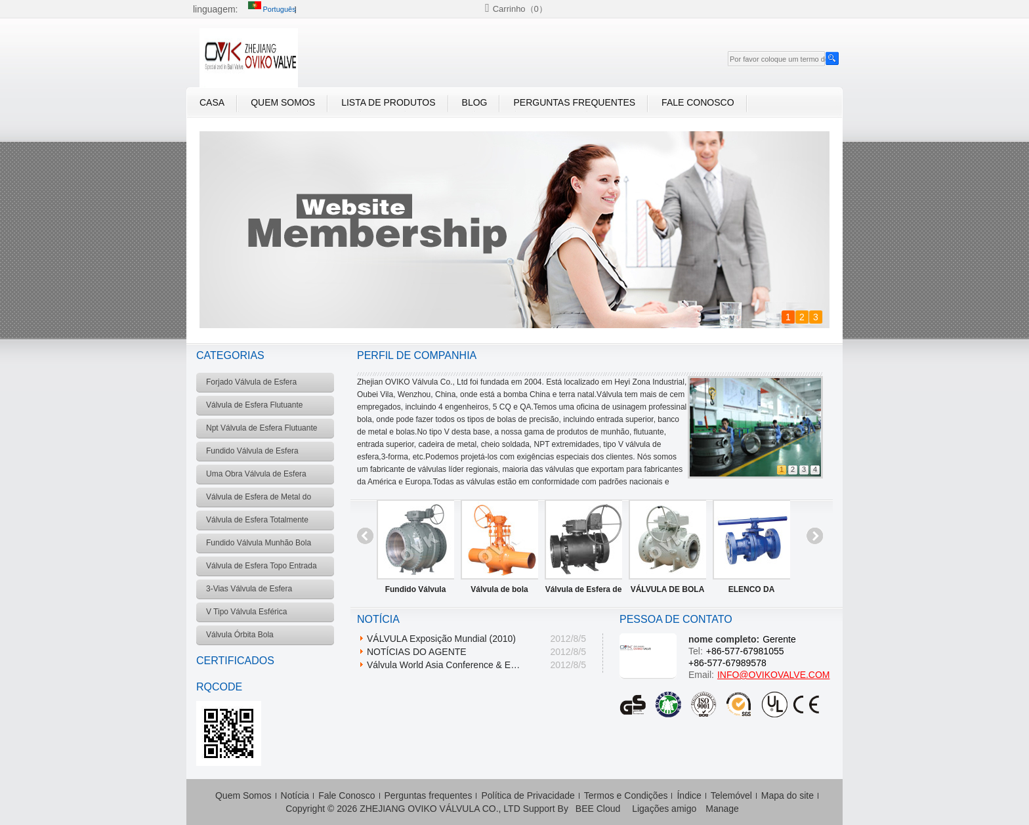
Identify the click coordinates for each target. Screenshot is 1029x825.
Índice (689, 795)
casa (212, 102)
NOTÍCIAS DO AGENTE (417, 651)
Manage (722, 808)
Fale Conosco (698, 102)
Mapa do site (787, 795)
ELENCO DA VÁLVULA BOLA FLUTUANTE (751, 592)
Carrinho (520, 9)
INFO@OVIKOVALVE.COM (773, 674)
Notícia (295, 795)
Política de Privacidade (527, 795)
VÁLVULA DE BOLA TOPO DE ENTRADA (667, 592)
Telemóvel (731, 795)
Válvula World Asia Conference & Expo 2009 (445, 665)
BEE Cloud (598, 808)
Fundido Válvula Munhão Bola (415, 592)
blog (475, 102)
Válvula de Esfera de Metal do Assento (583, 592)
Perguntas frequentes (574, 102)
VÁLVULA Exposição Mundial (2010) (441, 638)
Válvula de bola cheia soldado (499, 592)
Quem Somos (283, 102)
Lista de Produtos (388, 102)
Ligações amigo (664, 808)
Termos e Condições (626, 795)
